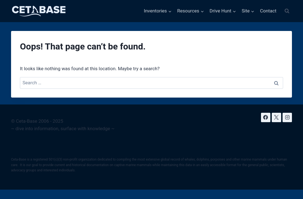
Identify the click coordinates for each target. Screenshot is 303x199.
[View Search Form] (287, 11)
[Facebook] (265, 117)
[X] (276, 117)
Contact (268, 11)
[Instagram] (287, 117)
